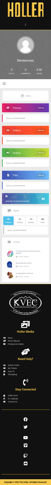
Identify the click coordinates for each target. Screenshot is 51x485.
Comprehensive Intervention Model (28, 252)
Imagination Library (24, 273)
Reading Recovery (24, 263)
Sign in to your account (25, 198)
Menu (28, 96)
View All (41, 108)
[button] (25, 25)
